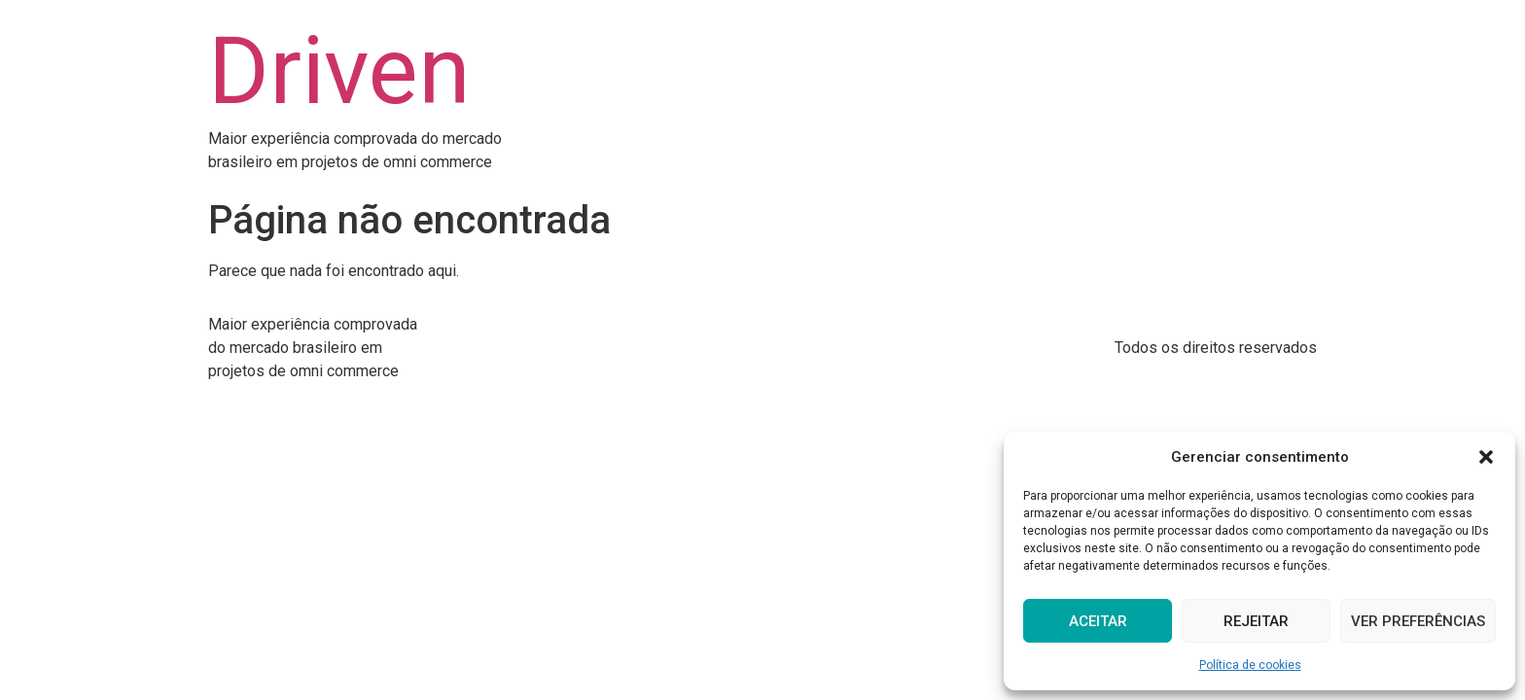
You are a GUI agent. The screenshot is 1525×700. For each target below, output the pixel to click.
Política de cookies (1250, 665)
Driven (339, 71)
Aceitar (1098, 621)
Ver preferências (1418, 621)
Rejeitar (1256, 621)
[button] (1486, 457)
